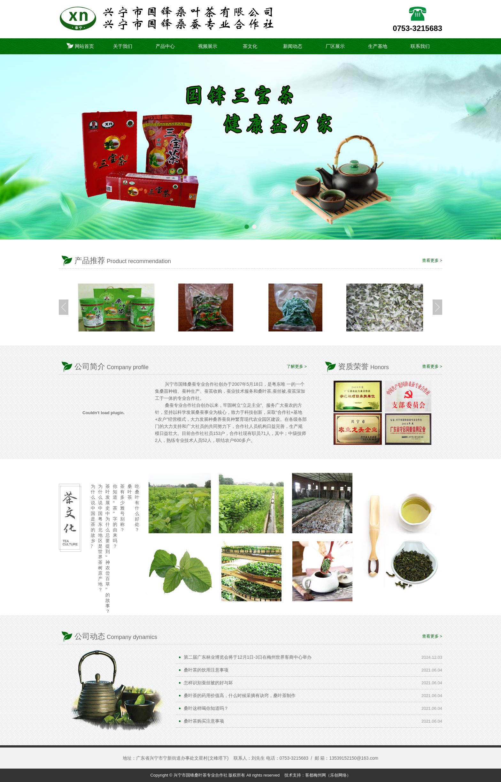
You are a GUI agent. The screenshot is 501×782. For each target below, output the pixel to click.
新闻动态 (292, 46)
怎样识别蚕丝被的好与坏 (208, 682)
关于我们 (122, 46)
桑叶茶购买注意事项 (204, 721)
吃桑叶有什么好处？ (137, 508)
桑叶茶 (129, 492)
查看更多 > (432, 260)
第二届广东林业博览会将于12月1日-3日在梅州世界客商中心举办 (248, 657)
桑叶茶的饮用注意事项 (206, 669)
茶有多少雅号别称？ (122, 508)
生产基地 (377, 46)
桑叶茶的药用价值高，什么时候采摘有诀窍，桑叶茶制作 (240, 695)
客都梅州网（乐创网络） (328, 775)
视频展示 (207, 46)
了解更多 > (297, 366)
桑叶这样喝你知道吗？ (206, 708)
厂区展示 (335, 46)
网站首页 (80, 46)
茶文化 (250, 46)
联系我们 (420, 46)
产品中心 (165, 46)
